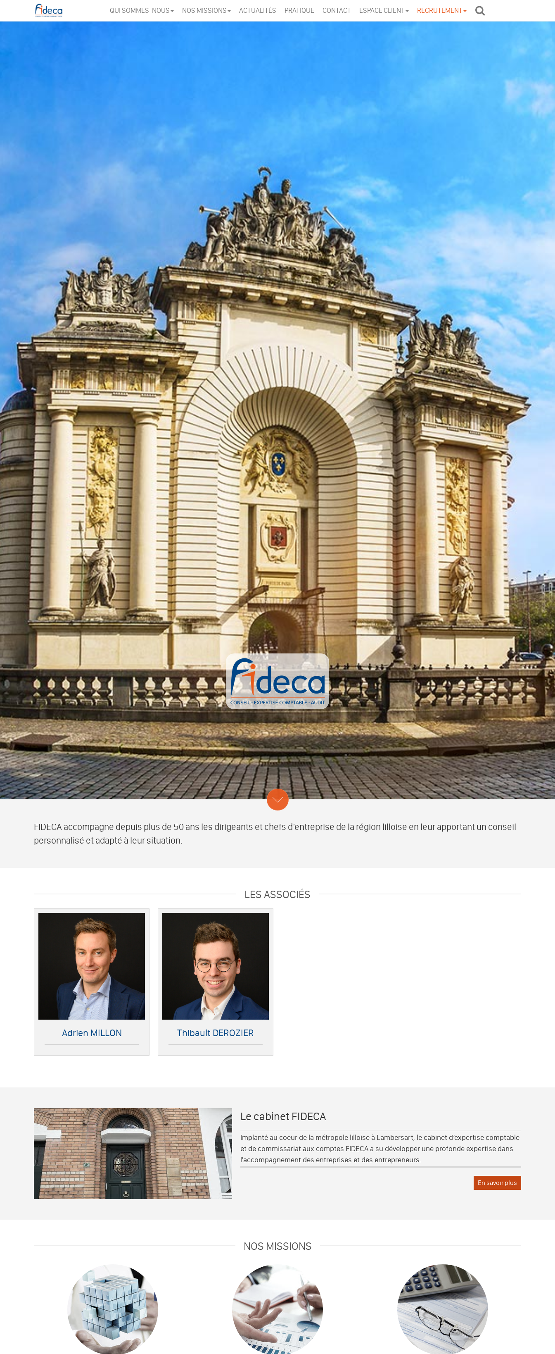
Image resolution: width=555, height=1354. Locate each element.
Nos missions (206, 10)
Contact (337, 10)
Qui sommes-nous (142, 10)
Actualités (257, 10)
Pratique (299, 10)
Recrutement (442, 10)
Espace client (384, 10)
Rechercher (482, 10)
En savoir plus (497, 1183)
